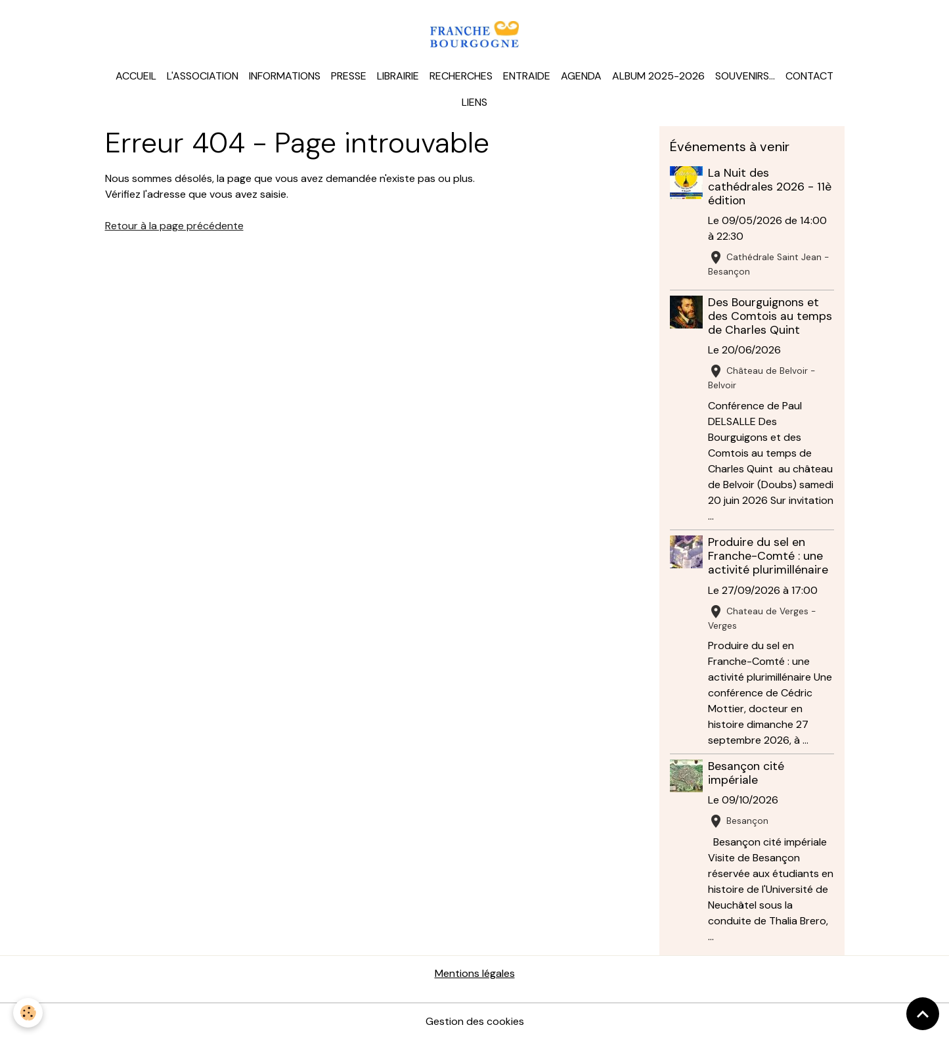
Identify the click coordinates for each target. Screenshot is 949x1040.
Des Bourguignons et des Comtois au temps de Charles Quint (770, 316)
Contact (809, 76)
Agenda (581, 76)
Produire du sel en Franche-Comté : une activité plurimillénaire (768, 556)
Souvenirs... (745, 76)
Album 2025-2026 (658, 76)
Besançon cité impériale (746, 773)
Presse (348, 76)
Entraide (526, 76)
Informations (284, 76)
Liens (474, 102)
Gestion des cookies (475, 1021)
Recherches (461, 76)
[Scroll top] (922, 1013)
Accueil (136, 76)
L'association (202, 76)
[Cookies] (28, 1013)
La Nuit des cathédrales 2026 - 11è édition (769, 187)
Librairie (398, 76)
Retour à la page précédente (174, 226)
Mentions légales (475, 973)
